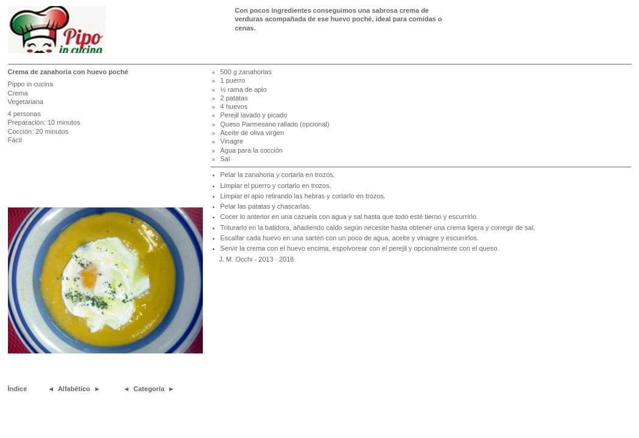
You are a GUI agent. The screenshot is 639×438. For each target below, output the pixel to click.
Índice (17, 388)
